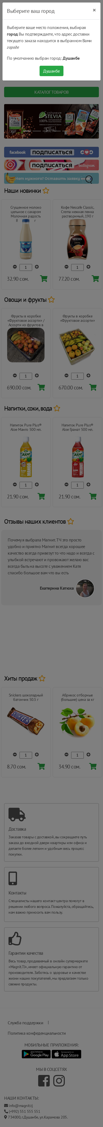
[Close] (94, 10)
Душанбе (51, 71)
